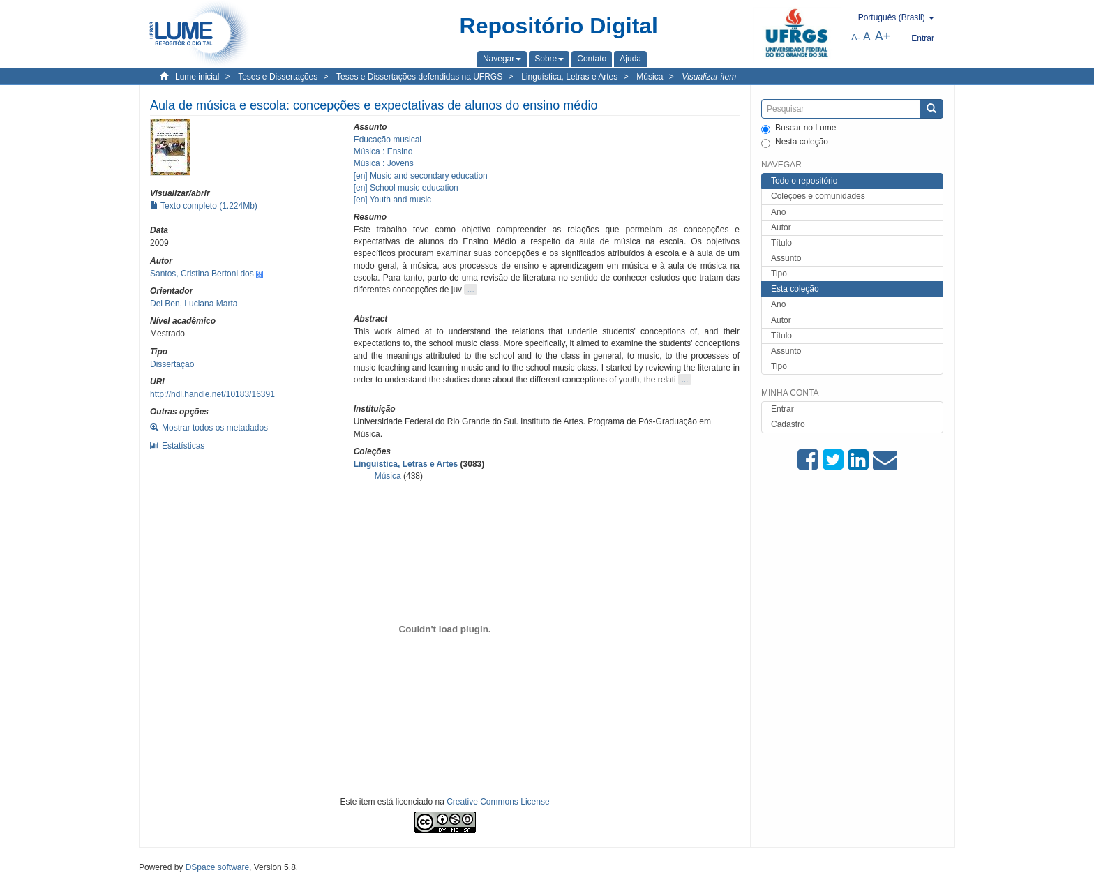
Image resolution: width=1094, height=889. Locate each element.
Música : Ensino (383, 151)
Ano (778, 212)
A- (855, 37)
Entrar (782, 409)
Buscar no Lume (798, 128)
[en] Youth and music (392, 199)
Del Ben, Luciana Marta (193, 303)
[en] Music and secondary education (421, 176)
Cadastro (788, 424)
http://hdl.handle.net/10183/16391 (212, 394)
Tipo (779, 273)
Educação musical (387, 139)
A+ (883, 36)
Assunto (786, 258)
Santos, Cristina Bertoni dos (202, 273)
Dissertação (172, 364)
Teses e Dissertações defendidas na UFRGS (419, 77)
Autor (781, 227)
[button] (502, 59)
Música (649, 77)
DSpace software (217, 867)
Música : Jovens (384, 163)
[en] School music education (406, 188)
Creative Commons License (498, 802)
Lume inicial (197, 77)
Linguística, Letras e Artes (569, 77)
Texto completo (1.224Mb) (203, 206)
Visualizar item (709, 77)
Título (781, 243)
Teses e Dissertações (277, 77)
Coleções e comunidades (818, 196)
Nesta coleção (794, 142)
